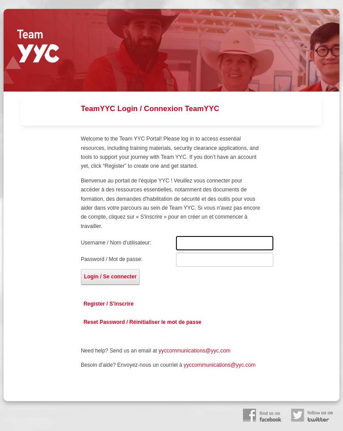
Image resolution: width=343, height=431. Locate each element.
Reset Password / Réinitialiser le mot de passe (142, 322)
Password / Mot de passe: (111, 259)
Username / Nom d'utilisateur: (116, 243)
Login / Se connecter (110, 277)
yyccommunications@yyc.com (194, 351)
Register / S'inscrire (109, 304)
